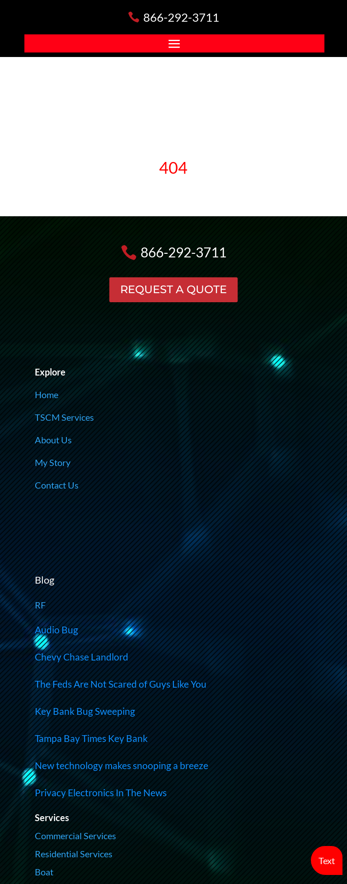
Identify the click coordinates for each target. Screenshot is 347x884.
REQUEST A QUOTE (173, 289)
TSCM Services (64, 417)
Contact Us (57, 485)
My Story (52, 462)
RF (40, 604)
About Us (53, 439)
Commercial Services (75, 835)
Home (46, 394)
